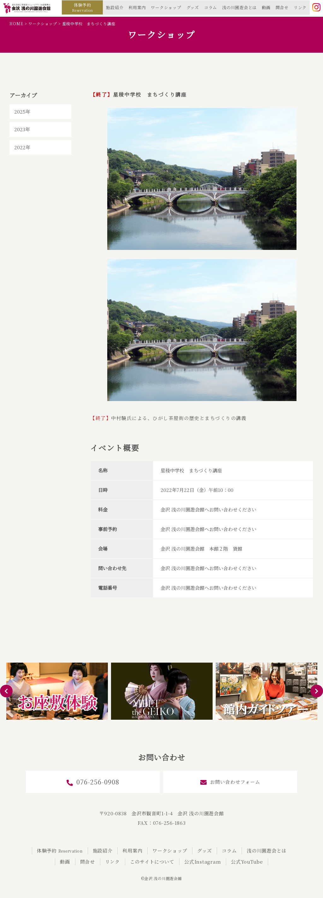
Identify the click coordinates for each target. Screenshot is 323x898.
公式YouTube (247, 861)
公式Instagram (202, 861)
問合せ (282, 7)
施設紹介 (114, 7)
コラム (210, 7)
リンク (300, 7)
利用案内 (137, 7)
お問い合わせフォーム (230, 782)
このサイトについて (152, 861)
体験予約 (82, 7)
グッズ (192, 7)
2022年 (22, 147)
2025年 (22, 111)
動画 (266, 7)
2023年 (22, 129)
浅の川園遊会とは (239, 7)
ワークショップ (166, 7)
